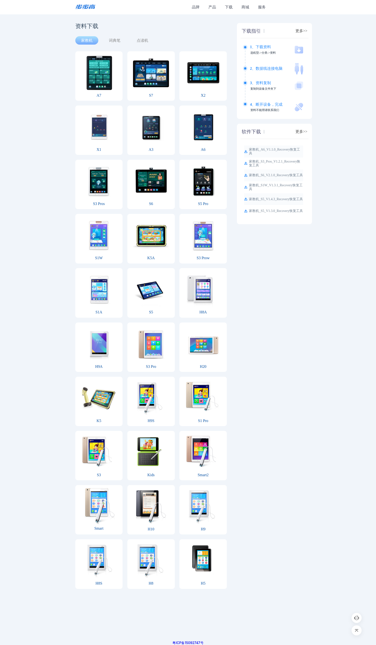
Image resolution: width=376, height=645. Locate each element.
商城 (245, 7)
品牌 (196, 7)
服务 (262, 7)
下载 (229, 7)
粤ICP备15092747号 (187, 643)
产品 (212, 7)
